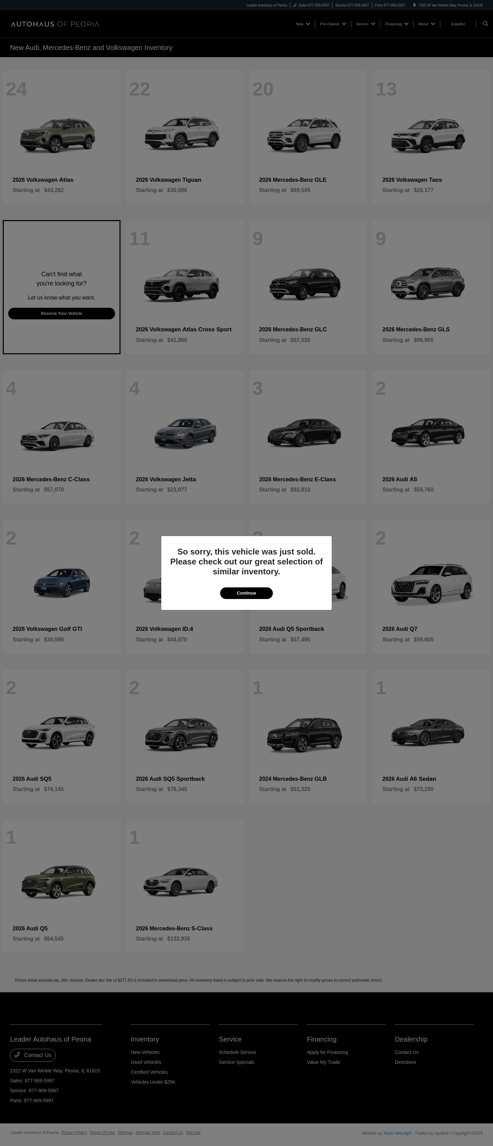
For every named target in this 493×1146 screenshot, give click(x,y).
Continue (246, 593)
